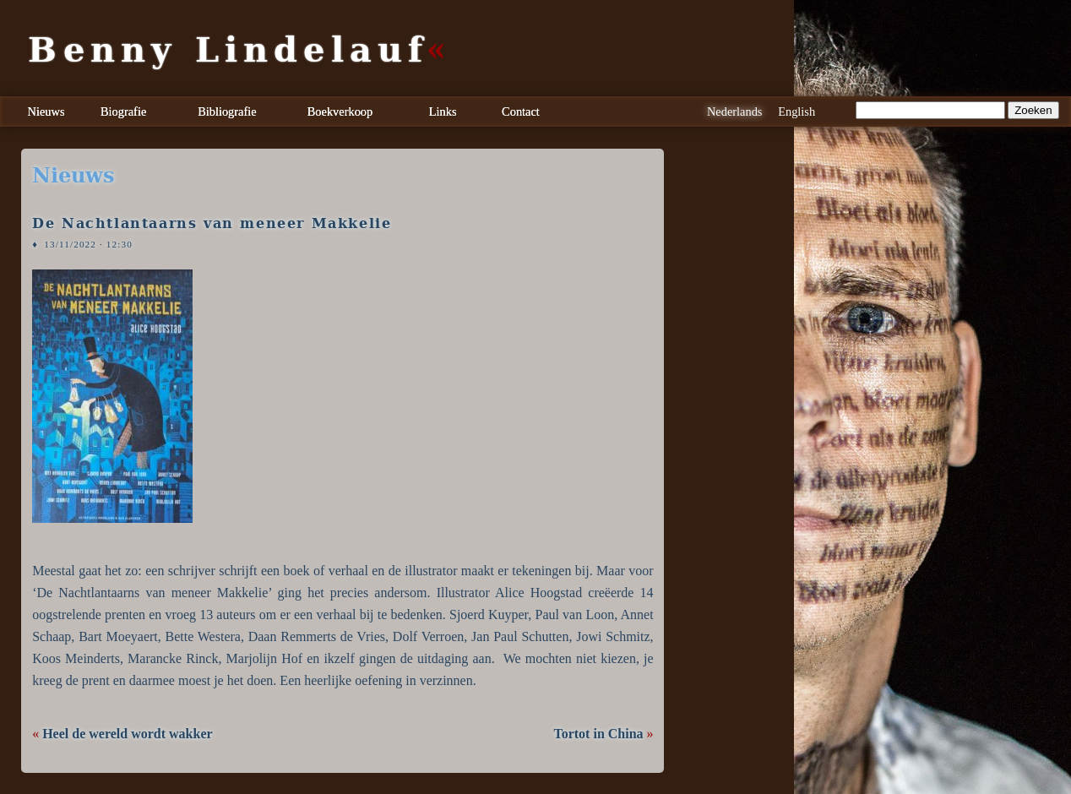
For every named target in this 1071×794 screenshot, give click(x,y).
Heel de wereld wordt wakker (127, 733)
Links (443, 111)
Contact (521, 111)
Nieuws (46, 111)
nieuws (73, 176)
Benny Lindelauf (228, 49)
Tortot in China (598, 733)
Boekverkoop (340, 111)
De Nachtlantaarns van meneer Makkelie (211, 223)
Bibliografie (227, 111)
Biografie (123, 111)
